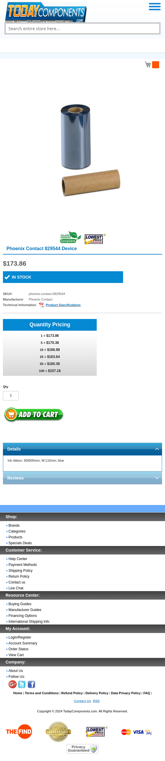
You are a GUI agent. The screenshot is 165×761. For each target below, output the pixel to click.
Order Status (18, 649)
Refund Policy (72, 693)
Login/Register (19, 637)
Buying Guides (19, 604)
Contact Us (82, 701)
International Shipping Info (28, 622)
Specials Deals (20, 543)
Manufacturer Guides (24, 610)
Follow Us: (16, 677)
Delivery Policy (96, 693)
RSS (96, 701)
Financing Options (22, 616)
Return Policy (18, 576)
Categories (16, 531)
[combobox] (82, 28)
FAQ (146, 693)
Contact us (16, 582)
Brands (14, 525)
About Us (15, 671)
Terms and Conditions (42, 693)
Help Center (17, 559)
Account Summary (22, 643)
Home (17, 693)
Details (14, 449)
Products (15, 537)
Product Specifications (63, 305)
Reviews (15, 478)
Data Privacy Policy (126, 693)
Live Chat (15, 588)
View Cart (16, 655)
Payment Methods (22, 565)
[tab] (82, 449)
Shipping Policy (20, 571)
